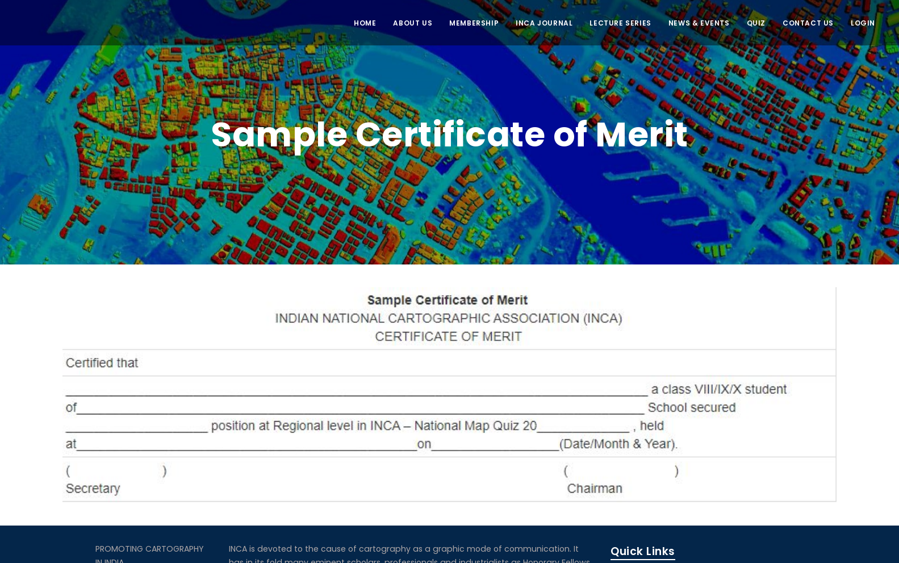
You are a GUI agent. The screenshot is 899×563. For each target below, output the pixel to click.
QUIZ (756, 23)
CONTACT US (808, 23)
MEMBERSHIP (474, 23)
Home (365, 23)
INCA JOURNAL (544, 23)
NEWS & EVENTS (699, 23)
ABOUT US (412, 23)
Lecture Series (620, 23)
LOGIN (863, 23)
